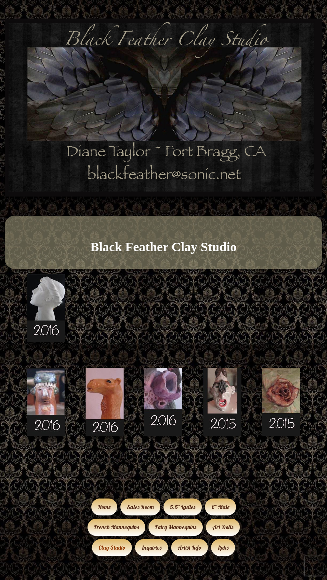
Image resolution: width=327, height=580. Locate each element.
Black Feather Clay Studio (163, 247)
